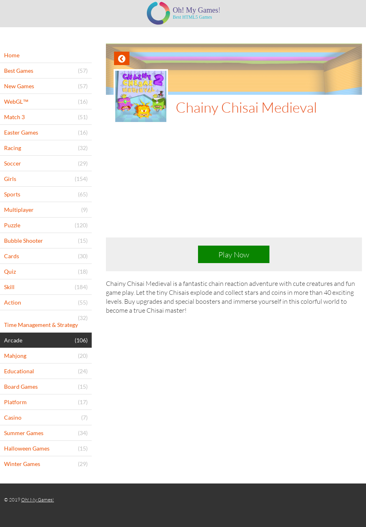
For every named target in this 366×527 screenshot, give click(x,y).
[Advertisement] (234, 185)
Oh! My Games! (37, 500)
